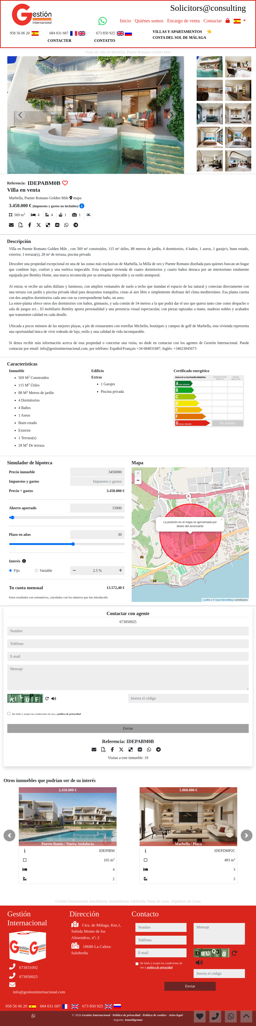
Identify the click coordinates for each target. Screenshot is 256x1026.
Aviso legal (176, 1015)
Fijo (17, 571)
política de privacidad (69, 713)
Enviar (128, 728)
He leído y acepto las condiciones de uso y (46, 713)
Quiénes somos (149, 20)
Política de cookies (155, 1015)
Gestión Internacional (96, 1015)
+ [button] (137, 473)
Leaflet (207, 599)
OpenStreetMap (224, 599)
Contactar (212, 20)
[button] (9, 835)
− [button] (137, 480)
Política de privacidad (127, 1015)
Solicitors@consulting (208, 8)
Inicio (125, 20)
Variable (46, 571)
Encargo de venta (183, 20)
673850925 (128, 622)
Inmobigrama (133, 1020)
